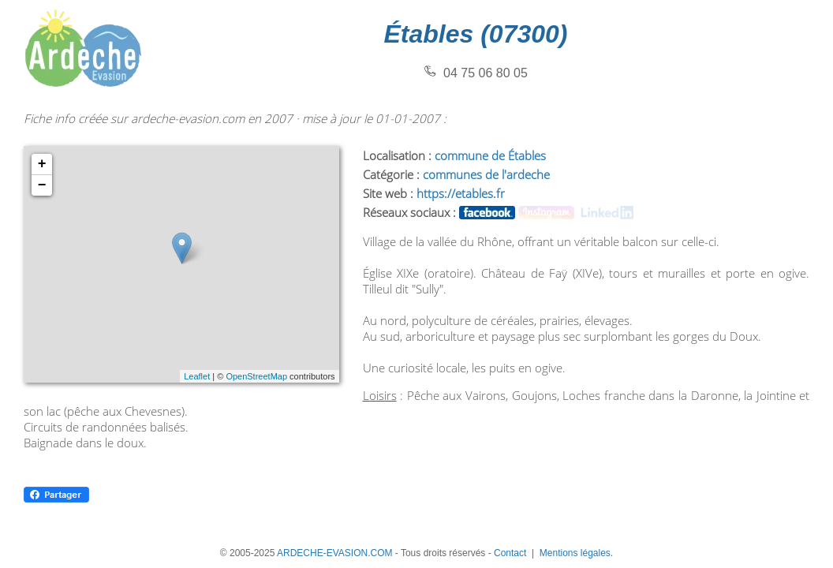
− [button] (42, 185)
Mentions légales (575, 553)
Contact (510, 553)
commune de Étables (490, 155)
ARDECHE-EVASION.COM (334, 553)
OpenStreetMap (256, 376)
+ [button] (42, 164)
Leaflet (197, 376)
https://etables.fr (460, 193)
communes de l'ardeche (486, 174)
